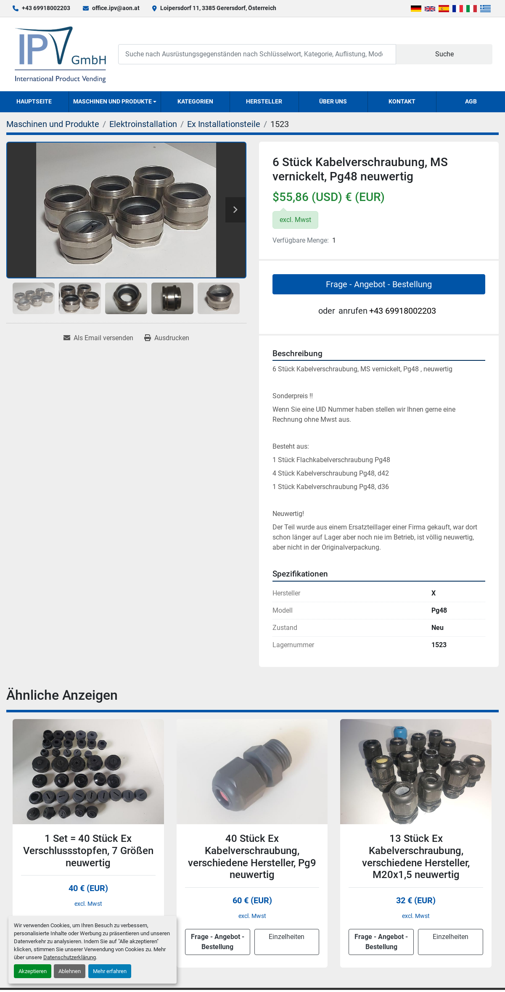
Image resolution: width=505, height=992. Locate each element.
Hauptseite (34, 101)
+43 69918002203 (46, 8)
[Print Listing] (167, 338)
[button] (115, 101)
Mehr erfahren (110, 971)
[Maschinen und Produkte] (52, 124)
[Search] (257, 54)
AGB (471, 101)
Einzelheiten (286, 937)
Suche (444, 54)
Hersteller (264, 101)
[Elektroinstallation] (143, 124)
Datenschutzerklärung (69, 957)
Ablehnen (69, 971)
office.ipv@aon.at (116, 8)
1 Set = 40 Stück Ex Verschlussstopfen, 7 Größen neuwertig (88, 851)
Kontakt (402, 101)
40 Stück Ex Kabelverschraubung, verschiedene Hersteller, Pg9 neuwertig (252, 857)
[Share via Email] (98, 338)
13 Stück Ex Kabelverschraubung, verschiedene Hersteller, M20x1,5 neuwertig (416, 857)
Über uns (333, 101)
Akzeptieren (33, 971)
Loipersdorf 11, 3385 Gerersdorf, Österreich (218, 8)
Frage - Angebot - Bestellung (379, 284)
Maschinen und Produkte (112, 101)
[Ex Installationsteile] (223, 124)
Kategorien (195, 101)
